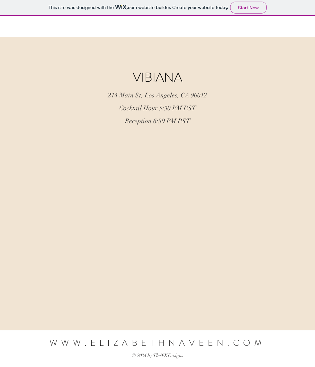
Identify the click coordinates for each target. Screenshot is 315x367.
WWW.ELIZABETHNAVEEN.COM (157, 343)
